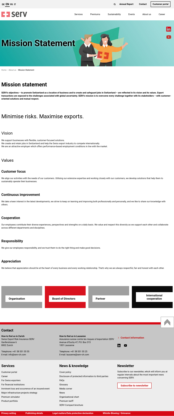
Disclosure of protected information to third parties (83, 376)
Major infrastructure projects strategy (19, 392)
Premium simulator (10, 397)
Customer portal (160, 4)
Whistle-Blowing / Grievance (116, 413)
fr (11, 4)
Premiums (95, 14)
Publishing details (34, 413)
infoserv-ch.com (17, 354)
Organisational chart (69, 397)
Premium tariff (66, 401)
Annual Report (126, 4)
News (62, 392)
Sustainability (114, 14)
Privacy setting (8, 413)
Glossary (63, 384)
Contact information (132, 337)
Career (162, 14)
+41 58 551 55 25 (78, 351)
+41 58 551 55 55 (21, 351)
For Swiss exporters (11, 380)
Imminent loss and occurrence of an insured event (25, 388)
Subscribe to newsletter (134, 385)
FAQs (61, 380)
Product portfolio (9, 401)
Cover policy (65, 372)
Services (78, 14)
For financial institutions (13, 384)
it (15, 4)
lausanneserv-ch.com (77, 354)
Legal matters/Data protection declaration (72, 413)
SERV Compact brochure (71, 405)
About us (146, 14)
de (3, 4)
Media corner (65, 388)
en (7, 4)
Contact (143, 4)
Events (131, 14)
